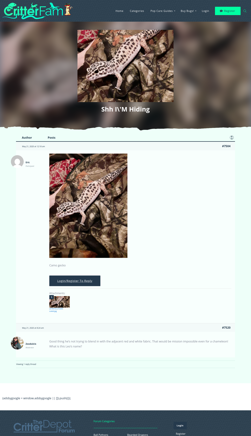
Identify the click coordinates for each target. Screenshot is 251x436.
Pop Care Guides (161, 11)
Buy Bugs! (187, 11)
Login (205, 11)
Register (229, 11)
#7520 (226, 327)
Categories (137, 11)
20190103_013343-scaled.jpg (56, 310)
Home (119, 11)
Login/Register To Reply (74, 281)
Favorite (232, 137)
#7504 (226, 146)
